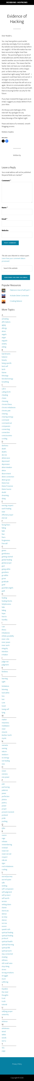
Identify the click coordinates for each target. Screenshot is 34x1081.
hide (3, 607)
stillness (5, 960)
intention (5, 651)
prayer (4, 808)
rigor (3, 863)
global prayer (7, 562)
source (4, 926)
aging (4, 325)
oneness (5, 774)
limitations (5, 686)
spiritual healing (7, 932)
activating (5, 318)
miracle (4, 732)
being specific (7, 363)
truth (4, 1001)
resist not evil (6, 854)
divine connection (8, 476)
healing (4, 597)
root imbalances (7, 866)
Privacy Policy (17, 1064)
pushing (4, 821)
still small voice (7, 963)
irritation (5, 654)
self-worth (5, 898)
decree (4, 455)
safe (3, 882)
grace (4, 578)
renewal (5, 847)
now (3, 764)
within (4, 1034)
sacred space (6, 879)
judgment (5, 664)
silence (4, 913)
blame (4, 372)
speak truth (6, 929)
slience (4, 920)
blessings (5, 375)
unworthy (5, 1014)
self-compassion (7, 889)
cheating (5, 395)
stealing (4, 957)
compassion (6, 426)
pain (3, 784)
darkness (5, 445)
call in (4, 388)
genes (4, 550)
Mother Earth (7, 735)
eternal (4, 518)
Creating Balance (16, 301)
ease (3, 511)
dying (4, 498)
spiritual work (7, 950)
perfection (5, 796)
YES (3, 1047)
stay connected (7, 954)
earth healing (6, 508)
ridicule (4, 860)
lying (3, 712)
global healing (7, 559)
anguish (4, 340)
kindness (5, 671)
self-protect (6, 895)
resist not (5, 850)
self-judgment (7, 892)
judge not (5, 661)
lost (3, 699)
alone (4, 331)
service (4, 901)
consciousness (7, 435)
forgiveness (6, 540)
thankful (5, 989)
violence (5, 1021)
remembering (7, 844)
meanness (5, 722)
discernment (6, 473)
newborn (5, 754)
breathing (5, 381)
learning (5, 678)
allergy (4, 328)
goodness (5, 572)
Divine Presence (7, 486)
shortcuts (5, 910)
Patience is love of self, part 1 (20, 290)
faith (3, 531)
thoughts (5, 995)
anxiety (4, 343)
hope (3, 613)
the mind (5, 992)
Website (5, 230)
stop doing (5, 966)
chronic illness (7, 404)
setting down (6, 904)
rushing (4, 869)
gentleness (6, 553)
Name (5, 207)
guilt (3, 591)
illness (4, 629)
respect (4, 857)
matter (4, 719)
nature (4, 751)
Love (3, 702)
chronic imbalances (9, 407)
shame (4, 907)
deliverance (6, 458)
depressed (5, 461)
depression (6, 464)
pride (4, 818)
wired (4, 1031)
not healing (6, 760)
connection (6, 432)
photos (4, 799)
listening (5, 689)
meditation (5, 725)
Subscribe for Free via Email (16, 277)
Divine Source (6, 489)
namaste (5, 745)
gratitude (5, 581)
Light (3, 681)
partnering (6, 787)
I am (3, 626)
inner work (5, 645)
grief (3, 584)
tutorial (4, 1004)
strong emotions (8, 972)
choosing (5, 401)
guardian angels (7, 587)
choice (4, 398)
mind (3, 729)
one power (6, 777)
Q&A (3, 828)
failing (4, 528)
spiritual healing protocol (7, 937)
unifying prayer (7, 1011)
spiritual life (6, 947)
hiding (4, 610)
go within (5, 575)
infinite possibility (8, 636)
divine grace (6, 479)
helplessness (6, 604)
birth (3, 369)
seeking (4, 885)
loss (3, 696)
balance (4, 357)
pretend (5, 815)
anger (4, 337)
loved (4, 706)
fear (3, 534)
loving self (5, 709)
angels (4, 334)
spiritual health (7, 941)
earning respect (7, 505)
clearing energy (7, 416)
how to (4, 616)
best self (5, 366)
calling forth (6, 392)
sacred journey (7, 876)
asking (4, 346)
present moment (8, 812)
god (3, 566)
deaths (4, 451)
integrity (5, 648)
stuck (4, 978)
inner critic (5, 639)
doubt (4, 492)
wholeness (5, 1028)
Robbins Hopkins (17, 2)
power (4, 805)
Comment (6, 180)
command (5, 420)
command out (7, 423)
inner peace (6, 642)
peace (4, 793)
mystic (4, 738)
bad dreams (6, 353)
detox (4, 470)
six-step (4, 917)
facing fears (6, 524)
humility (4, 619)
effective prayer (7, 514)
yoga (3, 1051)
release (4, 841)
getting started (7, 556)
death (4, 448)
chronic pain (6, 410)
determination (7, 467)
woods (4, 1037)
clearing (5, 413)
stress (4, 969)
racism (4, 835)
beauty (4, 360)
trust (3, 998)
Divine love (5, 483)
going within (6, 569)
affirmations (6, 322)
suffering (5, 982)
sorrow (4, 923)
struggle (5, 975)
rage (3, 838)
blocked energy (7, 378)
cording (4, 438)
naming (4, 748)
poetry (4, 802)
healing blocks (7, 601)
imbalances (6, 632)
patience (5, 790)
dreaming (5, 495)
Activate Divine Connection (19, 295)
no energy (5, 757)
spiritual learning (8, 944)
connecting (6, 429)
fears (3, 537)
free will (5, 543)
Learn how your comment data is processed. (13, 260)
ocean (4, 770)
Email (4, 219)
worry (4, 1040)
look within (5, 692)
